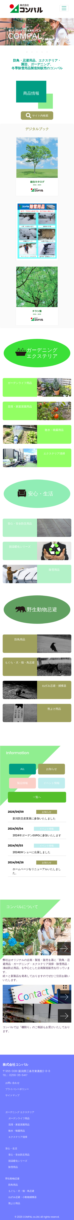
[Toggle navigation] (64, 8)
